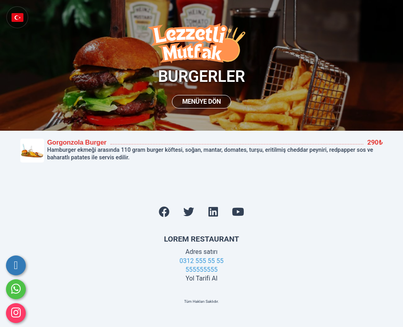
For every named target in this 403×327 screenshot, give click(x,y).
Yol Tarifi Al (201, 278)
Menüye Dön (201, 101)
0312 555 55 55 (201, 261)
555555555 (201, 269)
